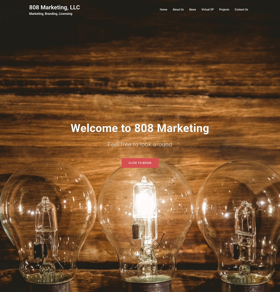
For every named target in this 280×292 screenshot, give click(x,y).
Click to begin (140, 162)
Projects (224, 9)
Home (163, 9)
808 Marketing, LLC (54, 7)
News (192, 9)
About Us (178, 9)
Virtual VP (207, 9)
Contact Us (241, 9)
